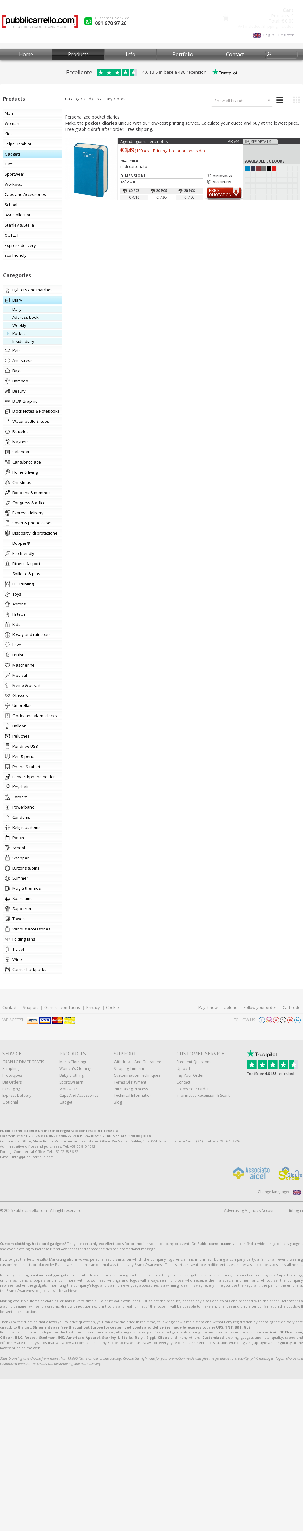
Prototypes (12, 1075)
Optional (10, 1102)
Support (30, 1007)
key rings (294, 1275)
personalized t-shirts (107, 1259)
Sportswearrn (71, 1082)
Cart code (292, 1007)
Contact (235, 54)
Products (78, 54)
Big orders (12, 1082)
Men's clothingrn (74, 1061)
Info (130, 54)
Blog (118, 1102)
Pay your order (190, 1075)
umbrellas (8, 1280)
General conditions (62, 1007)
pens (23, 1280)
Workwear (68, 1089)
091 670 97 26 (110, 23)
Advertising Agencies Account (250, 1210)
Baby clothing (71, 1075)
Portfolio (183, 54)
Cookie (112, 1007)
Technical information (133, 1095)
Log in (296, 1210)
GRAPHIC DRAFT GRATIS (23, 1061)
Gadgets (91, 99)
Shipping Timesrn (129, 1068)
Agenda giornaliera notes (144, 141)
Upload (230, 1007)
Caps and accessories (78, 1095)
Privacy (93, 1007)
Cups (281, 1275)
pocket (123, 99)
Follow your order (260, 1007)
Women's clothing (75, 1068)
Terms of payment (130, 1082)
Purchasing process (131, 1089)
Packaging (11, 1089)
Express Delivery (16, 1095)
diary (107, 99)
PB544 (233, 141)
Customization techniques (137, 1075)
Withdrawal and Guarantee (137, 1061)
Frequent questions (194, 1061)
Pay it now (208, 1007)
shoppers (37, 1280)
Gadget (65, 1102)
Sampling (10, 1068)
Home (26, 54)
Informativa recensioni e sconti (204, 1095)
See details (261, 141)
